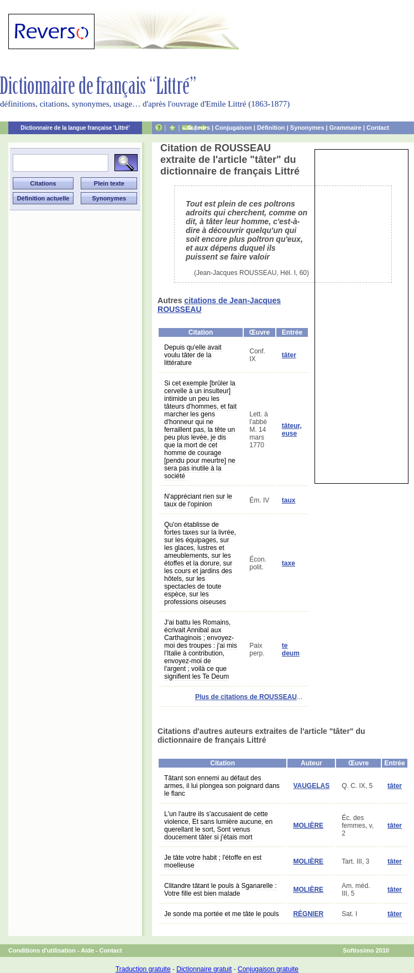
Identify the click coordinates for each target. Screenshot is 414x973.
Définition (271, 127)
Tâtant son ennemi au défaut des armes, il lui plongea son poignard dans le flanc (222, 785)
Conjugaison (233, 127)
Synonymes (307, 127)
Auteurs (198, 127)
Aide (87, 950)
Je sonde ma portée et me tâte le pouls (221, 914)
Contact (377, 127)
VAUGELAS (311, 786)
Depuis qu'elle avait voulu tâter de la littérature (193, 355)
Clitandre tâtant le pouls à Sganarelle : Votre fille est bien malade (220, 889)
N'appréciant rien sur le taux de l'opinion (198, 500)
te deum (291, 649)
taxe (288, 563)
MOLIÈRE (308, 825)
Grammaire (345, 127)
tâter (289, 355)
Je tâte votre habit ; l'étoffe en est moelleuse (212, 861)
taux (289, 500)
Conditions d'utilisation (42, 950)
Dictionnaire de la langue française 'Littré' (75, 128)
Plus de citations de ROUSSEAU (246, 697)
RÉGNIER (308, 914)
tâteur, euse (292, 429)
